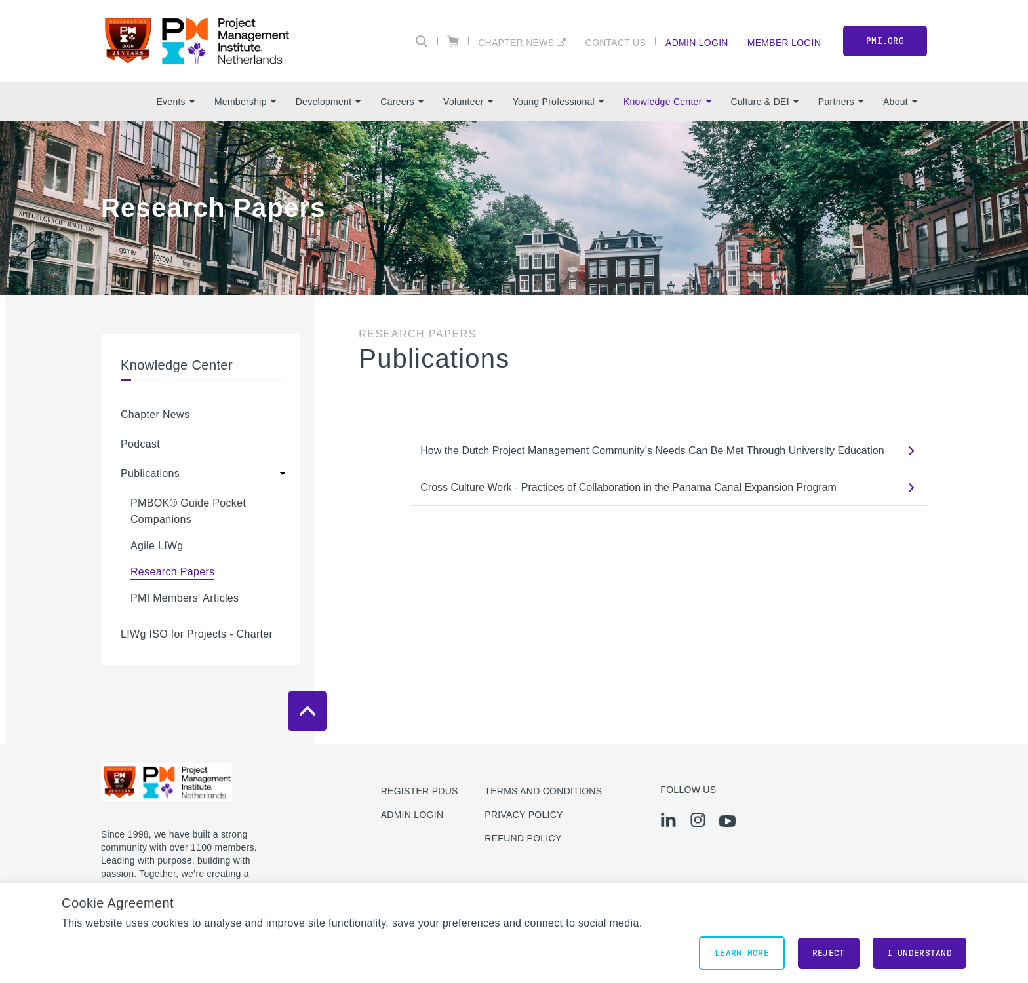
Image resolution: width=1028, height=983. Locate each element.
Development (328, 101)
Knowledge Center (667, 101)
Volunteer (468, 101)
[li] (668, 820)
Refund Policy (522, 838)
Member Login (784, 42)
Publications (150, 473)
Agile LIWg (157, 545)
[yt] (727, 821)
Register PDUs (419, 791)
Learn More (742, 953)
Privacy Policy (523, 814)
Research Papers (172, 571)
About (900, 101)
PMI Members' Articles (184, 598)
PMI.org (885, 41)
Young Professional (558, 101)
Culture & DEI (765, 101)
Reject (828, 953)
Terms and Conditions (543, 791)
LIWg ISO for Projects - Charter (197, 634)
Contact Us (615, 42)
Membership (245, 101)
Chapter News (516, 42)
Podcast (140, 444)
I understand (919, 953)
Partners (840, 101)
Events (175, 101)
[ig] (698, 820)
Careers (402, 101)
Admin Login (696, 42)
